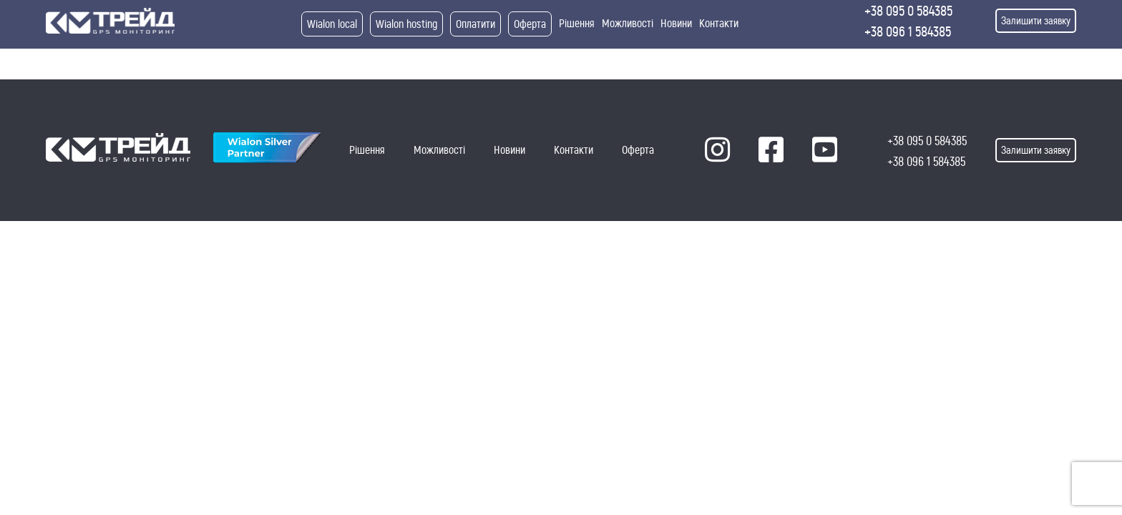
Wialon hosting (406, 24)
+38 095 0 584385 (908, 11)
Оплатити (475, 24)
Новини (676, 23)
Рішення (577, 23)
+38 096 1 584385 (907, 32)
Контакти (718, 23)
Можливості (627, 23)
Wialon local (332, 24)
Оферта (530, 24)
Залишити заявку (1035, 20)
